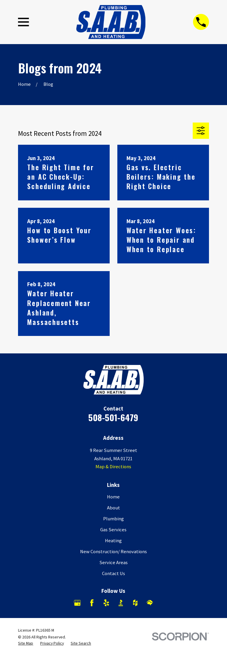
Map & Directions (113, 467)
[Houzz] (135, 602)
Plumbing (113, 519)
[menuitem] (25, 643)
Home (113, 497)
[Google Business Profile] (77, 602)
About (113, 508)
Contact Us (113, 573)
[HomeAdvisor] (149, 602)
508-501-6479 (113, 417)
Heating (113, 540)
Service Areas (113, 562)
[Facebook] (91, 602)
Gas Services (113, 530)
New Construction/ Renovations (113, 551)
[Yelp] (106, 602)
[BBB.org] (120, 602)
